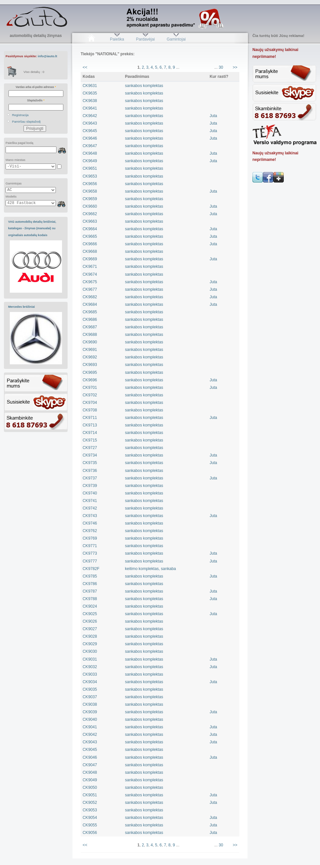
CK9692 (90, 357)
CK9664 (90, 229)
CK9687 (90, 327)
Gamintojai (176, 39)
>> (235, 67)
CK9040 (90, 719)
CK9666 (90, 244)
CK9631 (90, 85)
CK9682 (90, 297)
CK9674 (90, 274)
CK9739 (90, 485)
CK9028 (90, 636)
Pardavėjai (145, 39)
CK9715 (90, 440)
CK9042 (90, 734)
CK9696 (90, 380)
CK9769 (90, 538)
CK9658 (90, 191)
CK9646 (90, 138)
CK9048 (90, 772)
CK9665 (90, 236)
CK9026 (90, 621)
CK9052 (90, 802)
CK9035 (90, 689)
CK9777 (90, 561)
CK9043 (90, 742)
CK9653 (90, 176)
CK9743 (90, 515)
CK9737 (90, 478)
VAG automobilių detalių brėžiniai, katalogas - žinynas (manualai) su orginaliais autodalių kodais (32, 228)
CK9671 (90, 266)
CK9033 (90, 674)
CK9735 (90, 462)
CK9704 (90, 402)
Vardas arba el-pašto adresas (36, 87)
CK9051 (90, 795)
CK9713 (90, 425)
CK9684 (90, 304)
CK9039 (90, 712)
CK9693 (90, 364)
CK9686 (90, 319)
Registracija (20, 115)
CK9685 (90, 312)
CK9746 (90, 523)
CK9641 (90, 108)
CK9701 (90, 387)
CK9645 (90, 131)
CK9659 (90, 199)
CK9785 (90, 576)
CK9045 (90, 749)
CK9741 (90, 500)
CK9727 (90, 447)
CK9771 (90, 546)
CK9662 (90, 214)
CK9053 (90, 810)
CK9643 (90, 123)
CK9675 (90, 282)
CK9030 (90, 651)
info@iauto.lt (47, 56)
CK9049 (90, 780)
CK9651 (90, 168)
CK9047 (90, 765)
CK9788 (90, 599)
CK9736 (90, 470)
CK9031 (90, 659)
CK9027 (90, 629)
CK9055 (90, 825)
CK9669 (90, 259)
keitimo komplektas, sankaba (150, 568)
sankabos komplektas (144, 85)
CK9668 (90, 251)
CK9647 (90, 146)
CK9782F (91, 568)
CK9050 (90, 787)
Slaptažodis (35, 100)
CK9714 (90, 432)
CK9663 (90, 221)
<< (85, 67)
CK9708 (90, 410)
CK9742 (90, 508)
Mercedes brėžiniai (21, 306)
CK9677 (90, 289)
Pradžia (91, 39)
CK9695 (90, 372)
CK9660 (90, 206)
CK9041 (90, 727)
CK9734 (90, 455)
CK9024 (90, 606)
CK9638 (90, 100)
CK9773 (90, 553)
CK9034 (90, 682)
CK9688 (90, 334)
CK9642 (90, 115)
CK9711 (90, 417)
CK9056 (90, 832)
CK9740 (90, 493)
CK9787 (90, 591)
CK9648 (90, 153)
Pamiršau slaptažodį (26, 121)
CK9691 (90, 349)
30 (221, 67)
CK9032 (90, 667)
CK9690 (90, 342)
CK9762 (90, 530)
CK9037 (90, 697)
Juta (213, 115)
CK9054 (90, 817)
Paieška (117, 39)
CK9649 (90, 161)
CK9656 (90, 184)
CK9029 (90, 644)
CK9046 (90, 757)
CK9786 (90, 583)
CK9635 (90, 93)
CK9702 (90, 395)
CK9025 (90, 614)
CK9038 (90, 704)
